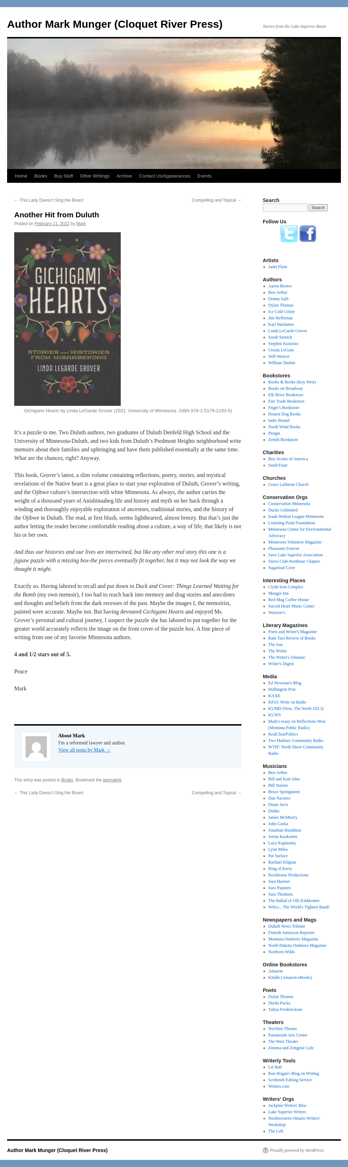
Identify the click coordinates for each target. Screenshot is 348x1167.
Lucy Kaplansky (282, 842)
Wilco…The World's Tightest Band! (299, 907)
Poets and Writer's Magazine (292, 631)
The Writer (277, 650)
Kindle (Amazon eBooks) (290, 977)
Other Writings (94, 176)
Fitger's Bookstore (284, 407)
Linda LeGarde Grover (288, 330)
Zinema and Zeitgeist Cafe (291, 1047)
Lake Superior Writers (287, 1111)
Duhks (273, 810)
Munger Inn (278, 593)
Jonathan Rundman (284, 830)
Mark (81, 223)
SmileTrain (278, 465)
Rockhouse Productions (288, 874)
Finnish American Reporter (291, 932)
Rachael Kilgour (282, 862)
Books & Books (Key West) (292, 382)
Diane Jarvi (278, 804)
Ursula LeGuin (281, 350)
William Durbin (281, 362)
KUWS (274, 714)
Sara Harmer (279, 881)
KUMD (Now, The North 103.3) (296, 708)
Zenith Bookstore (283, 439)
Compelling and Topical (216, 200)
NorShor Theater (282, 1028)
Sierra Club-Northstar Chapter (294, 561)
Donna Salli (278, 298)
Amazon (275, 971)
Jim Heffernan (280, 317)
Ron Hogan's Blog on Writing (293, 1073)
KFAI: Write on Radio (287, 702)
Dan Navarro (279, 798)
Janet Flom (277, 266)
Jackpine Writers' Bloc (287, 1105)
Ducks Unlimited (283, 510)
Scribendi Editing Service (290, 1079)
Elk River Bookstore (286, 394)
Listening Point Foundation (291, 522)
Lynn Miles (278, 849)
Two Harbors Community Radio (295, 740)
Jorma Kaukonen (283, 836)
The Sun (275, 644)
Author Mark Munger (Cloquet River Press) (115, 24)
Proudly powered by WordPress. (297, 1150)
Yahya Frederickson (285, 1009)
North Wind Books (284, 426)
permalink (112, 780)
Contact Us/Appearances (165, 176)
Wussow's (277, 612)
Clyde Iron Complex (286, 586)
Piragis (274, 433)
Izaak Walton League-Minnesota (296, 516)
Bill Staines (278, 785)
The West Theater (283, 1041)
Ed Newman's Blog (284, 682)
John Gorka (278, 823)
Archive (124, 176)
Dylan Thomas (281, 305)
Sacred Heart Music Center (291, 606)
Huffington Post (282, 689)
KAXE (274, 695)
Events (204, 176)
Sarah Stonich (280, 337)
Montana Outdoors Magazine (293, 939)
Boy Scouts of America (288, 458)
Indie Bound (279, 420)
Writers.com (278, 1086)
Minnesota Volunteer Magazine (295, 542)
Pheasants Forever (284, 548)
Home (21, 176)
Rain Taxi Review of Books (292, 638)
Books (40, 176)
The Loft (275, 1131)
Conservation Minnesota (289, 503)
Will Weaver (279, 356)
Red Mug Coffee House (288, 599)
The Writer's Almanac (287, 657)
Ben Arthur (278, 292)
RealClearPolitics (283, 734)
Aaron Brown (280, 285)
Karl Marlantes (281, 324)
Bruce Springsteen (284, 791)
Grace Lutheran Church (288, 484)
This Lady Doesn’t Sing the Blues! (48, 200)
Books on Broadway (285, 388)
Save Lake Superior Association (295, 554)
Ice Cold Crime (281, 311)
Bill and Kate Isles (284, 778)
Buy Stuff (63, 176)
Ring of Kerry (280, 868)
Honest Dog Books (284, 414)
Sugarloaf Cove (281, 567)
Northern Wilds (281, 951)
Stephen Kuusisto (283, 343)
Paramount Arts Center (288, 1035)
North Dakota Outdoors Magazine (297, 945)
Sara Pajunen (279, 887)
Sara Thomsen (280, 894)
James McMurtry (283, 817)
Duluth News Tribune (286, 926)
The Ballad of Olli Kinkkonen (294, 900)
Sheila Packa (279, 1003)
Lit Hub (275, 1067)
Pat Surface (278, 855)
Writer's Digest (281, 663)
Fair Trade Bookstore (286, 401)
